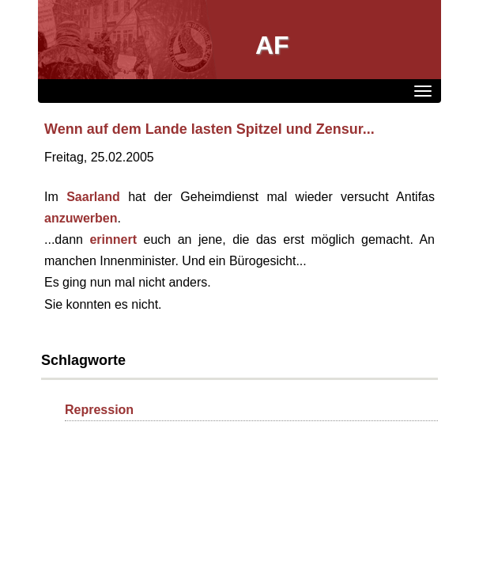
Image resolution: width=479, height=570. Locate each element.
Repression (99, 409)
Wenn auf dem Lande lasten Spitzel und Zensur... (209, 129)
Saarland (93, 196)
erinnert (113, 239)
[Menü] (423, 91)
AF (272, 45)
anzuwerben (80, 218)
